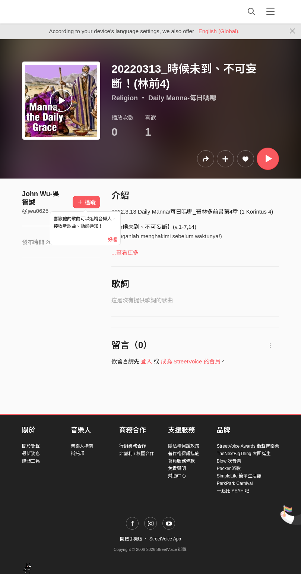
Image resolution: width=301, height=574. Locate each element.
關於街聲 (31, 446)
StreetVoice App (165, 539)
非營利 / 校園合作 (136, 453)
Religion (124, 98)
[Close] (292, 31)
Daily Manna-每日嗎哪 (182, 98)
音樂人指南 (82, 446)
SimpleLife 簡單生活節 (239, 476)
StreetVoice (52, 11)
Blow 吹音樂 (229, 461)
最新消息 (31, 453)
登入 (146, 361)
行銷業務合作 (132, 446)
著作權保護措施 (183, 453)
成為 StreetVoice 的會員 (191, 361)
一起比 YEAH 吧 (233, 490)
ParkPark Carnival (235, 483)
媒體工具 (31, 461)
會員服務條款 (181, 461)
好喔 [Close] (112, 239)
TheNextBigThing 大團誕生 (243, 453)
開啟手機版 (131, 539)
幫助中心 (177, 476)
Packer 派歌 (229, 468)
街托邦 (77, 453)
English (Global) (218, 31)
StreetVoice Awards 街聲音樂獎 (248, 446)
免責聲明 (177, 468)
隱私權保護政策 (183, 446)
